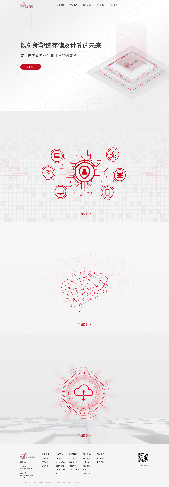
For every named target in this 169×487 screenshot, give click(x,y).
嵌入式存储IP (60, 462)
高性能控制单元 (60, 471)
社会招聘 (100, 458)
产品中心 (73, 5)
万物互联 (45, 458)
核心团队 (86, 466)
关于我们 (86, 458)
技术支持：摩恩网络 (74, 482)
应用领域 (60, 5)
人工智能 (45, 462)
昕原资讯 (86, 469)
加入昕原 (113, 5)
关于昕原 (100, 5)
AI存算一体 (60, 458)
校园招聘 (100, 462)
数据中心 (45, 466)
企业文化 (86, 462)
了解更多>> (84, 213)
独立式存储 (60, 466)
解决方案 (87, 5)
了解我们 (30, 67)
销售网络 (86, 473)
